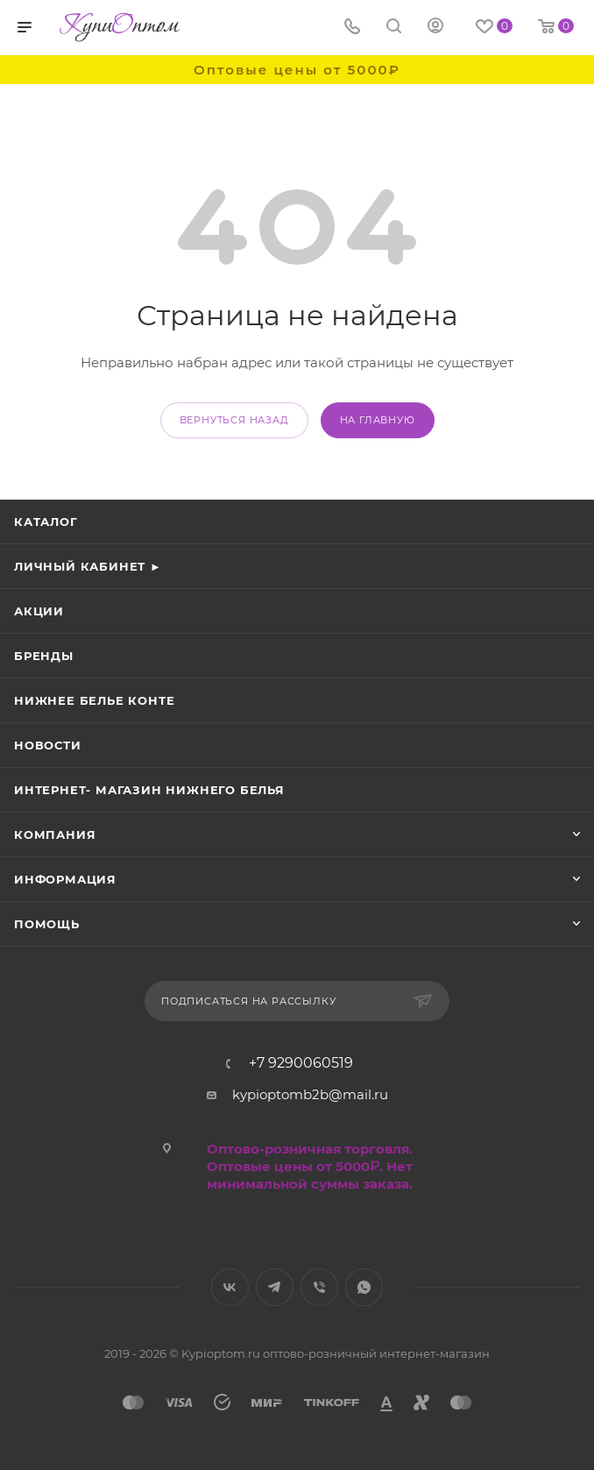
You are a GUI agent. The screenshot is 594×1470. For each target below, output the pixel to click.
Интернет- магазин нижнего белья (149, 790)
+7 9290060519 (301, 1063)
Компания (54, 834)
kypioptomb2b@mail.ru (310, 1094)
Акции (39, 611)
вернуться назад (234, 420)
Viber (319, 1287)
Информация (65, 879)
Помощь (47, 924)
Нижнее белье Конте (94, 700)
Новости (47, 745)
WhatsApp (364, 1287)
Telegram (274, 1287)
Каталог (46, 522)
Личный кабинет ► (88, 566)
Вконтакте (230, 1287)
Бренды (44, 656)
